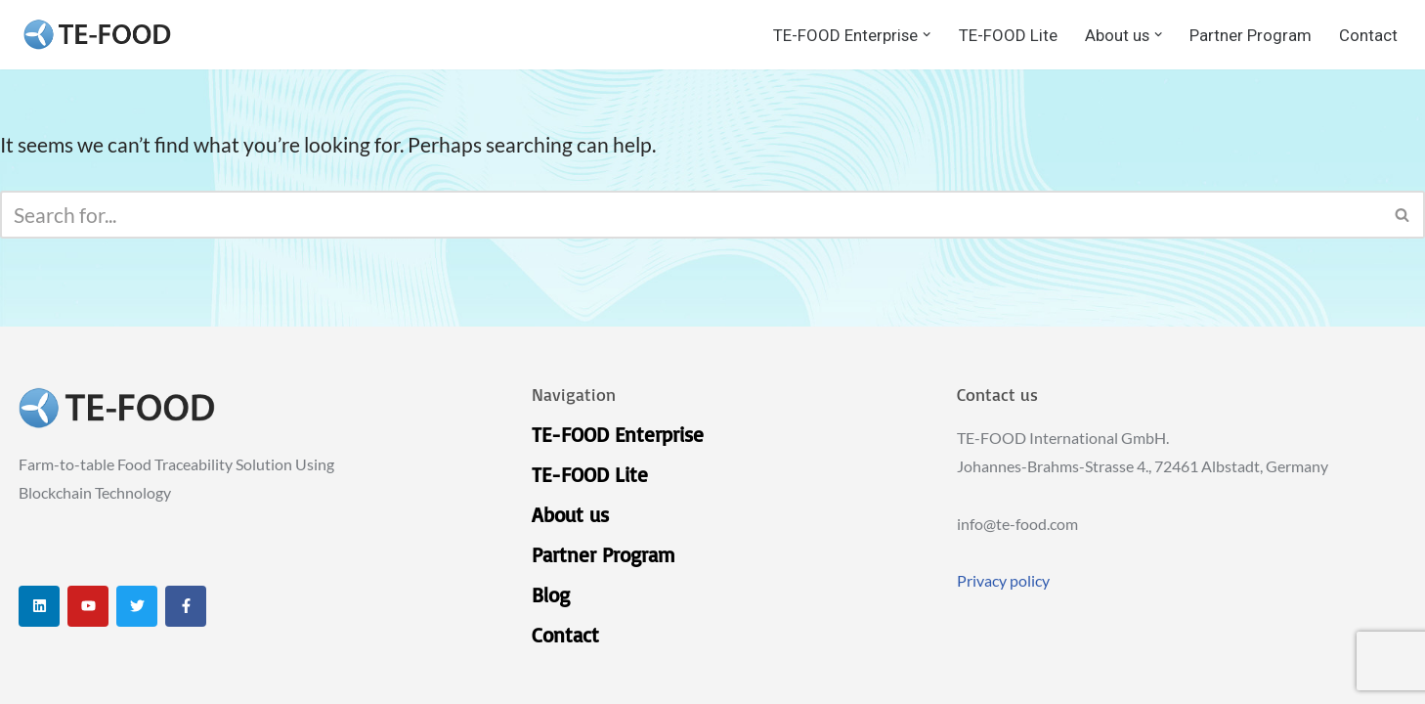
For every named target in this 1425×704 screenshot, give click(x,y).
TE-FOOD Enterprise (618, 434)
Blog (551, 594)
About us (570, 514)
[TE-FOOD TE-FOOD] (97, 35)
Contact (1368, 35)
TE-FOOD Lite (1008, 35)
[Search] (690, 215)
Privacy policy (1003, 580)
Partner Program (1250, 35)
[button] (926, 34)
